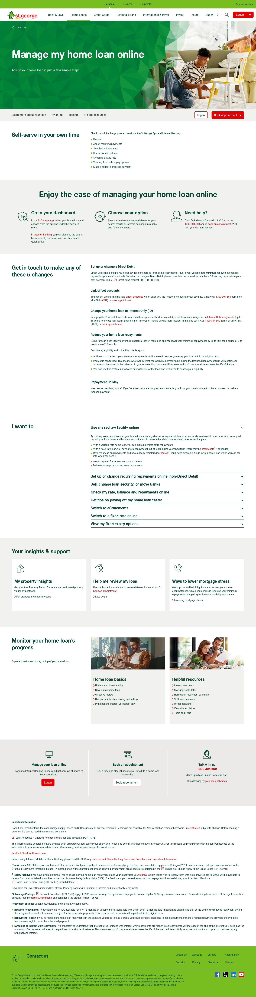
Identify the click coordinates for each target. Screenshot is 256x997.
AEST (104, 300)
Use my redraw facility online (115, 428)
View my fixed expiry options (114, 524)
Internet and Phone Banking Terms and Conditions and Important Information (135, 859)
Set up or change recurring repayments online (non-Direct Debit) (144, 476)
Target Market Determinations (151, 981)
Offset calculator (183, 703)
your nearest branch (216, 781)
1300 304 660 (192, 224)
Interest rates (193, 828)
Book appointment (126, 782)
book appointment (121, 300)
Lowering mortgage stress (188, 600)
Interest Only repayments (220, 317)
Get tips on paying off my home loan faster (126, 500)
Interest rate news (184, 685)
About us (197, 954)
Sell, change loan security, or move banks (125, 484)
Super (209, 15)
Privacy (196, 962)
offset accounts (134, 296)
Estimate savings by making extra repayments (118, 465)
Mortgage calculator (185, 690)
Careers (212, 954)
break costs (208, 449)
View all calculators (184, 708)
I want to (57, 115)
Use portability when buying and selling (116, 699)
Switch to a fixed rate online (114, 516)
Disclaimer (213, 962)
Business (127, 4)
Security (180, 962)
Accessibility (232, 954)
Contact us (37, 956)
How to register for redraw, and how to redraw (117, 461)
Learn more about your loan (29, 115)
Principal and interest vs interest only (115, 703)
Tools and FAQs (182, 713)
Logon (201, 115)
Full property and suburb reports (33, 596)
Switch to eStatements (109, 508)
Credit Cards (101, 15)
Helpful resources (95, 115)
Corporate (145, 4)
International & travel (156, 15)
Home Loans (79, 15)
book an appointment (219, 224)
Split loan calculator (185, 699)
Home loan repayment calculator (192, 694)
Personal (110, 4)
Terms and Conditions (110, 981)
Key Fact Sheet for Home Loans (29, 853)
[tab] (167, 427)
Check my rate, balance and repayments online (130, 492)
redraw (164, 453)
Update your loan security (109, 685)
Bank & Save (56, 15)
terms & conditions (41, 897)
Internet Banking (43, 234)
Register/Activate (245, 4)
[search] (227, 14)
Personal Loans (126, 15)
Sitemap (229, 962)
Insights (74, 115)
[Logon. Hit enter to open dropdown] (243, 15)
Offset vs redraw (104, 694)
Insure (195, 15)
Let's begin (101, 596)
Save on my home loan (107, 690)
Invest (180, 15)
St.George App (46, 220)
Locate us (181, 954)
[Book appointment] (228, 115)
